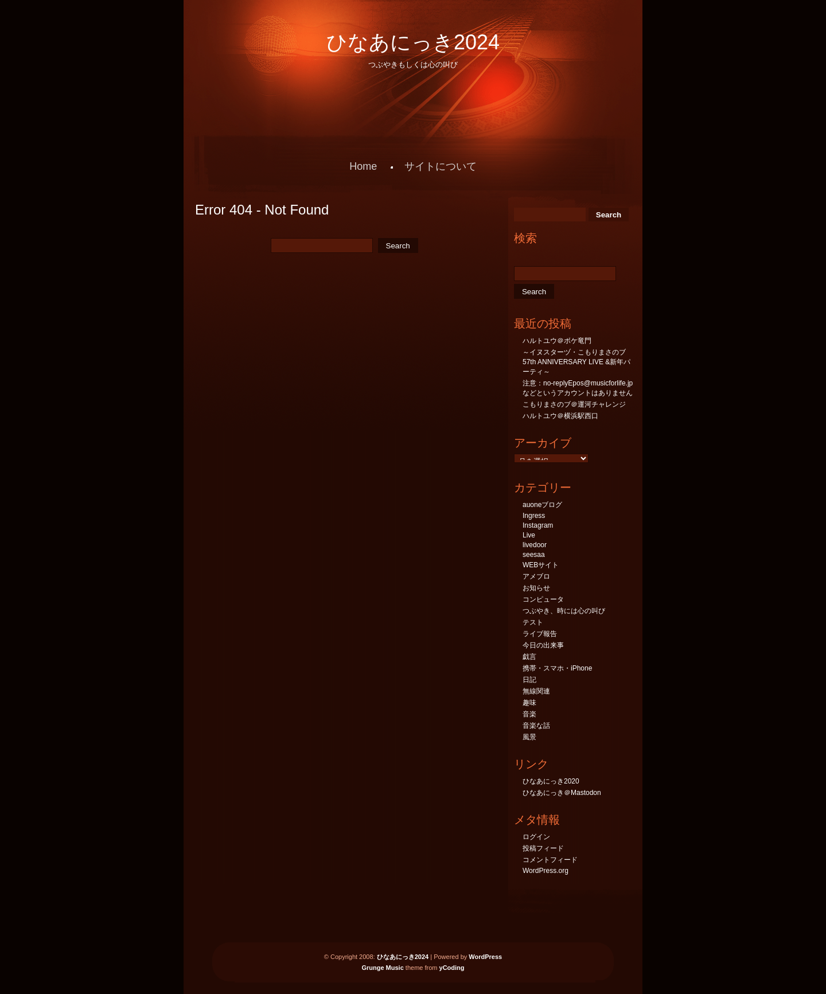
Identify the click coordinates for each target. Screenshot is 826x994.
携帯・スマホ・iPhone (557, 668)
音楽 (529, 714)
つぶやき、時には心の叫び (564, 611)
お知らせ (536, 588)
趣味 (529, 703)
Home (363, 166)
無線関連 (536, 691)
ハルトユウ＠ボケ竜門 (557, 341)
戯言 (529, 657)
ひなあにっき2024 (413, 42)
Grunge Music (382, 967)
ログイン (536, 837)
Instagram (538, 525)
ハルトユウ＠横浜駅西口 (560, 416)
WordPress (485, 956)
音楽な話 (536, 726)
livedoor (535, 545)
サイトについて (440, 166)
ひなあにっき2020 (551, 781)
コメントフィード (550, 860)
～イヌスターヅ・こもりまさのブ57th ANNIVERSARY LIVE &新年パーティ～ (576, 362)
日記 (529, 680)
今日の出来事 (543, 645)
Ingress (534, 516)
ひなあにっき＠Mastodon (562, 793)
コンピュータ (543, 599)
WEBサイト (541, 565)
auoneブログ (542, 505)
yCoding (452, 967)
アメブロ (536, 576)
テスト (533, 622)
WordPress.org (545, 871)
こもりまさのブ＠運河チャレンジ (574, 404)
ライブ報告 (540, 634)
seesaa (534, 555)
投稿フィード (543, 848)
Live (529, 535)
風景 (529, 737)
